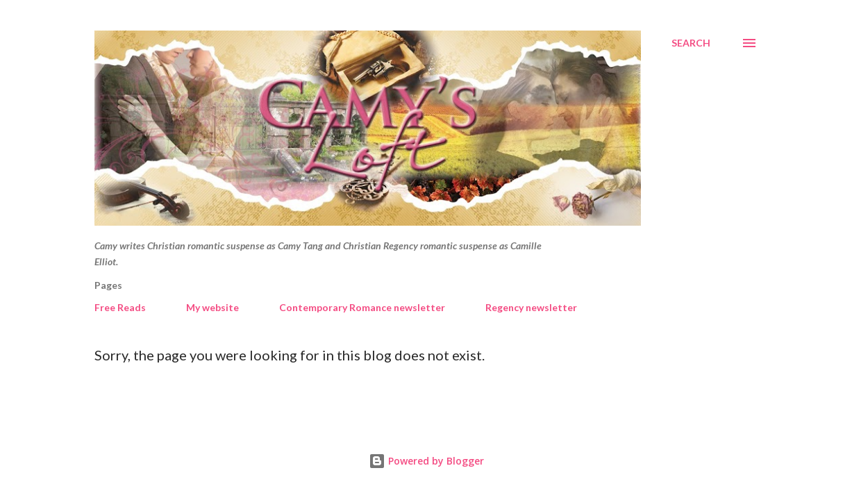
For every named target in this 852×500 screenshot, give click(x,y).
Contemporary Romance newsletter (362, 307)
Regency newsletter (531, 307)
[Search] (690, 43)
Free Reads (120, 307)
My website (212, 307)
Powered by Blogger (426, 460)
